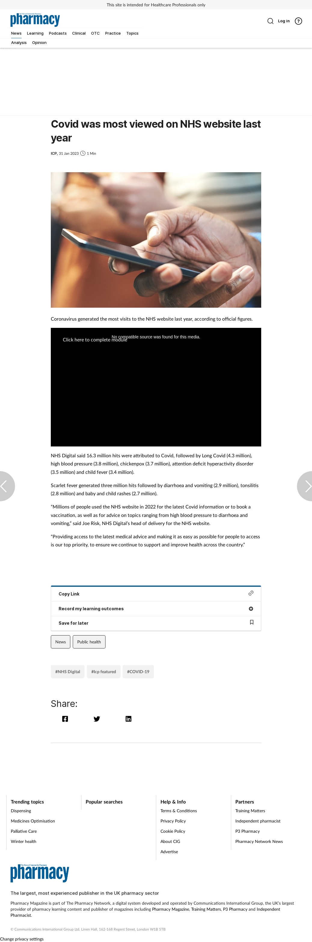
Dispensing (21, 810)
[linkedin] (129, 719)
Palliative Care (24, 831)
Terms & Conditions (179, 810)
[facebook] (66, 719)
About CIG (170, 841)
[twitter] (98, 719)
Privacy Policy (173, 820)
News (60, 641)
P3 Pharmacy (247, 831)
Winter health (23, 841)
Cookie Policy (173, 831)
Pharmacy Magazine (170, 909)
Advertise (169, 851)
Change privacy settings (22, 938)
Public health (89, 641)
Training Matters (250, 810)
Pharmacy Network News (259, 841)
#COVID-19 (138, 671)
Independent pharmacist (257, 820)
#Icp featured (103, 671)
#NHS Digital (67, 671)
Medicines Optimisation (33, 820)
